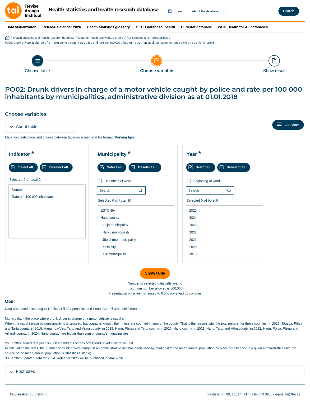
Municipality (112, 154)
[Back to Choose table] (37, 64)
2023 (224, 225)
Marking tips (124, 137)
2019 (224, 254)
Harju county (135, 217)
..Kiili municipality (135, 254)
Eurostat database (196, 27)
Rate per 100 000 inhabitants (47, 196)
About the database (205, 11)
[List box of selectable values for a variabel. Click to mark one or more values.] (47, 212)
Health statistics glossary (108, 27)
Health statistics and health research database (43, 37)
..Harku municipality (135, 232)
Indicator (19, 154)
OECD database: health (155, 27)
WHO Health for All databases (243, 27)
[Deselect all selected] (56, 167)
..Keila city (135, 247)
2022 (224, 232)
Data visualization (21, 27)
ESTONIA (135, 210)
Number (47, 189)
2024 (224, 217)
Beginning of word (118, 181)
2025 (224, 210)
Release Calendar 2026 (61, 27)
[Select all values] (23, 167)
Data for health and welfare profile (100, 37)
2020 (224, 247)
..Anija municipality (135, 225)
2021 (224, 239)
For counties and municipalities (147, 37)
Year (191, 154)
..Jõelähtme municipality (135, 239)
